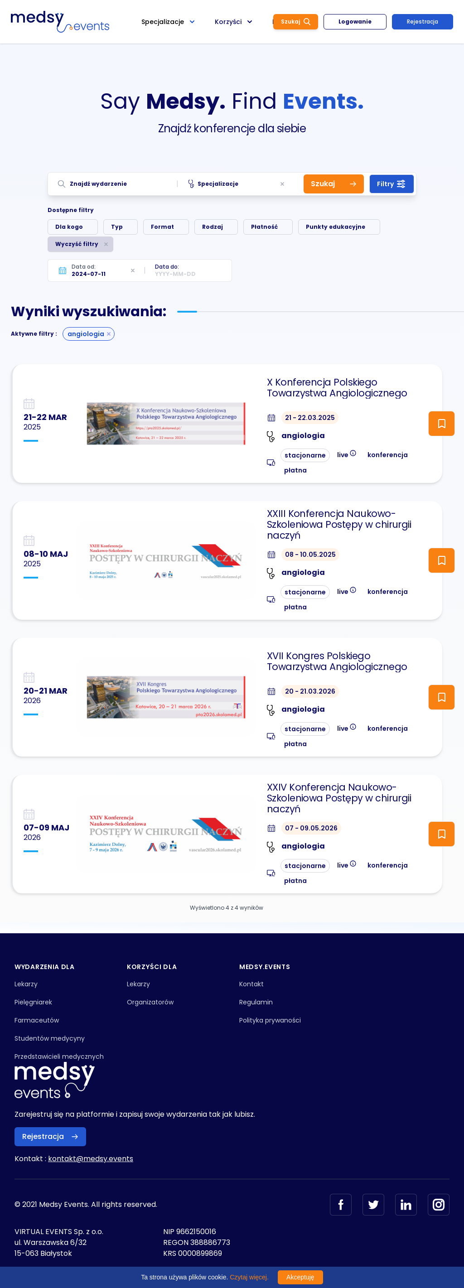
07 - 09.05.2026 (311, 828)
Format (162, 227)
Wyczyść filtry (76, 244)
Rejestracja (422, 21)
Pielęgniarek (33, 1002)
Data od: (84, 266)
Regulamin (256, 1002)
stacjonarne (305, 455)
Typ (117, 227)
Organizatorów (150, 1002)
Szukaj (295, 21)
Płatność (264, 227)
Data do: (167, 266)
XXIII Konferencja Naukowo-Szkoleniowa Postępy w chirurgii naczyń (339, 524)
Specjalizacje (213, 184)
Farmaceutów (36, 1020)
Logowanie (355, 21)
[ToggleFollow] (441, 423)
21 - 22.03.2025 (310, 417)
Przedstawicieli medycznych (59, 1056)
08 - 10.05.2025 (310, 554)
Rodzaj (212, 227)
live (347, 454)
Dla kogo (69, 227)
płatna (295, 470)
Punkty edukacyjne (335, 227)
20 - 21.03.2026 (310, 691)
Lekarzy (26, 984)
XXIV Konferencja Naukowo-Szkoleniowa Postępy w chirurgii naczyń (339, 798)
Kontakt (251, 984)
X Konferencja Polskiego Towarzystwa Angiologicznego (337, 388)
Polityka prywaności (270, 1020)
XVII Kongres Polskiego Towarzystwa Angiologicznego (337, 661)
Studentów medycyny (49, 1038)
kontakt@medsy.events (90, 1158)
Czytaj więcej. (249, 1277)
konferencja (387, 454)
